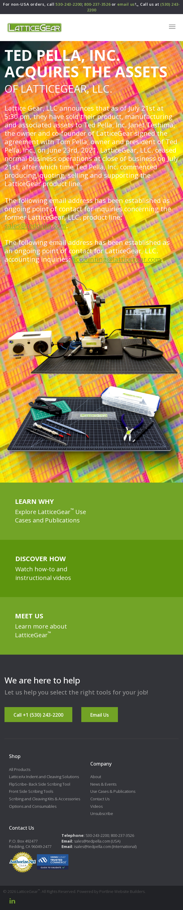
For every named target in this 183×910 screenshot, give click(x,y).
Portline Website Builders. (122, 891)
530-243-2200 (69, 4)
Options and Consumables (32, 806)
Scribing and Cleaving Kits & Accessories (44, 798)
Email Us (99, 715)
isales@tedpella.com (92, 846)
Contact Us (100, 798)
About (95, 776)
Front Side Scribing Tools (31, 791)
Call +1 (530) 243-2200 (38, 715)
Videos (96, 806)
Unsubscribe (101, 813)
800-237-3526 (97, 4)
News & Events (103, 784)
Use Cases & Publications (112, 791)
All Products (19, 769)
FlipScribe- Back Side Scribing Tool (39, 784)
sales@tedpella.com (35, 225)
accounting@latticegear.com (116, 258)
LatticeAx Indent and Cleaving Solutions (44, 776)
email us (126, 4)
